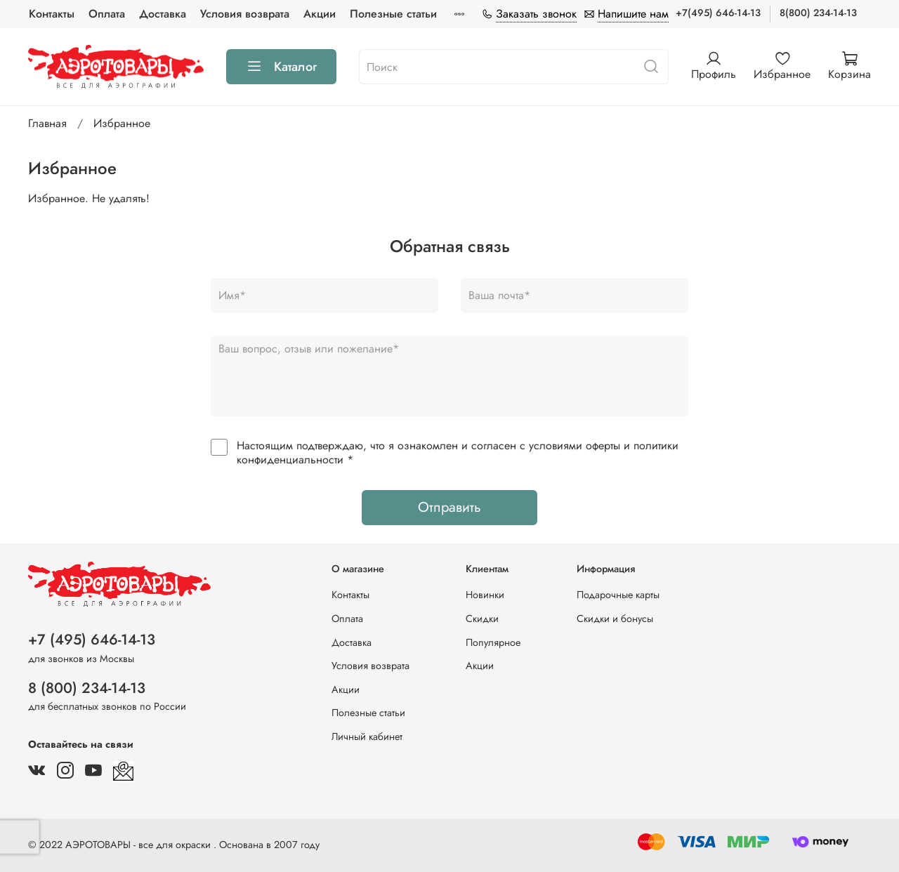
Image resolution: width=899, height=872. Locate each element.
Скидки (482, 619)
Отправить (449, 507)
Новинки (485, 595)
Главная (47, 123)
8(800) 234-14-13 (818, 13)
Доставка (162, 14)
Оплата (106, 14)
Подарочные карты (618, 595)
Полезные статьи (393, 14)
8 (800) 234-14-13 (86, 688)
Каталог (281, 67)
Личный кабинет (367, 736)
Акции (319, 14)
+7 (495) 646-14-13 (91, 639)
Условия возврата (244, 14)
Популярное (493, 642)
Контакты (51, 14)
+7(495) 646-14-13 (718, 13)
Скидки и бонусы (615, 619)
